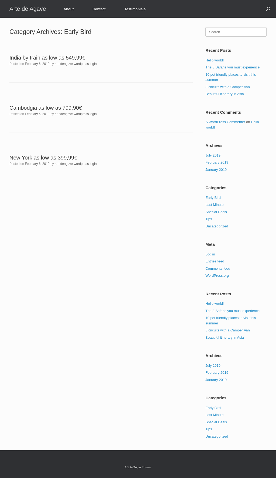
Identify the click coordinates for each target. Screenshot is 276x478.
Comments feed (217, 268)
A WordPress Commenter (225, 122)
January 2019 (216, 170)
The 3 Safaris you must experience (232, 67)
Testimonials (135, 9)
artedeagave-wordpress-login (75, 64)
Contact (98, 9)
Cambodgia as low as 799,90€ (45, 108)
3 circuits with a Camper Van (227, 87)
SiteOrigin (134, 467)
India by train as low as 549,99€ (47, 58)
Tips (208, 219)
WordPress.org (217, 275)
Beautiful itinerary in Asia (224, 94)
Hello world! (214, 60)
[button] (268, 9)
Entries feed (214, 261)
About (69, 9)
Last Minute (214, 205)
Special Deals (216, 212)
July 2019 (212, 155)
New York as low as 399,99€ (43, 158)
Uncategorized (216, 226)
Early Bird (212, 198)
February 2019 (216, 162)
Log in (210, 254)
